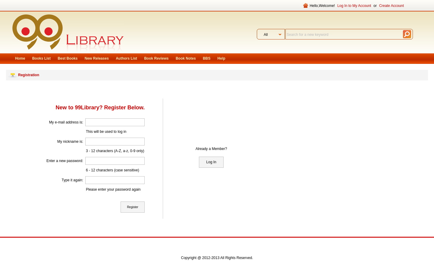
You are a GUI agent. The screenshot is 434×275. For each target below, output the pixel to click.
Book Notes (186, 58)
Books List (41, 58)
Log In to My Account (354, 6)
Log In (211, 162)
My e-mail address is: (66, 122)
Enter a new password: (64, 161)
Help (221, 58)
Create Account (391, 6)
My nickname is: (70, 141)
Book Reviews (156, 58)
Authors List (126, 58)
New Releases (97, 58)
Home (20, 58)
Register (132, 207)
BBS (206, 58)
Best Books (67, 58)
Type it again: (72, 180)
